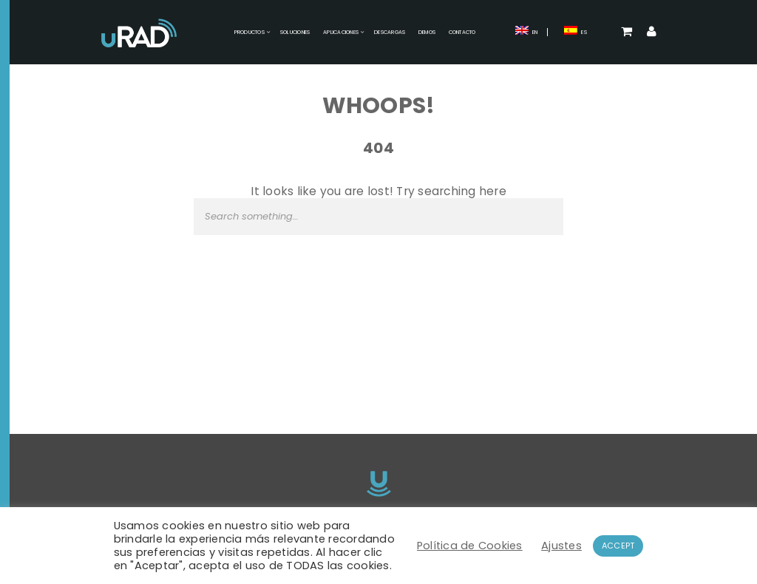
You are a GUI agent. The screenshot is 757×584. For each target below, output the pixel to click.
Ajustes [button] (561, 545)
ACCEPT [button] (618, 545)
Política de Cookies (470, 545)
